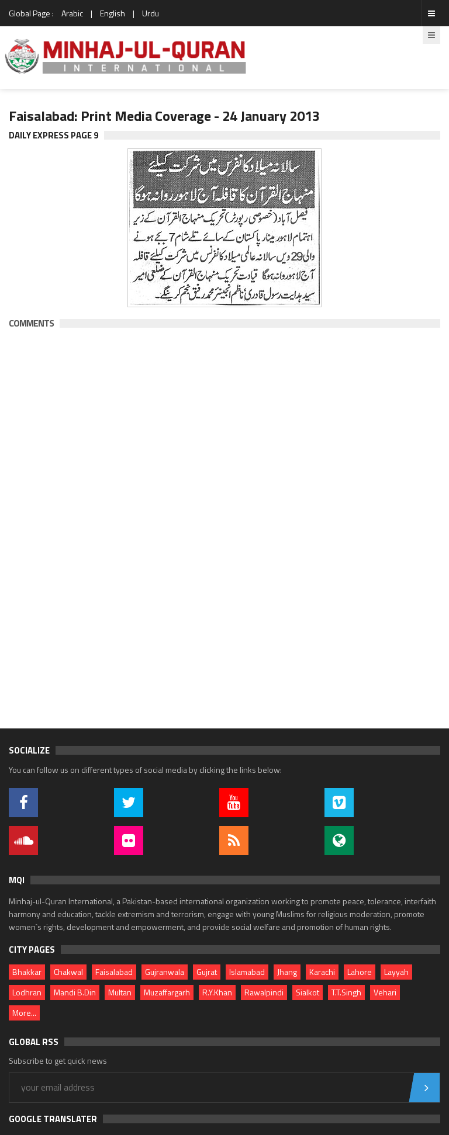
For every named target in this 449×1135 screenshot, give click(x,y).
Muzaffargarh (167, 992)
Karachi (322, 972)
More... (24, 1012)
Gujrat (206, 972)
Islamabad (247, 972)
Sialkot (307, 992)
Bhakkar (27, 972)
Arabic (72, 13)
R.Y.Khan (217, 992)
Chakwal (68, 972)
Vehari (385, 992)
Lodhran (27, 992)
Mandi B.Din (75, 992)
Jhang (287, 972)
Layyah (396, 972)
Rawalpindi (264, 992)
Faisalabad (114, 972)
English (112, 13)
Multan (120, 992)
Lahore (359, 972)
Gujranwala (164, 972)
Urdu (150, 13)
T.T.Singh (346, 992)
